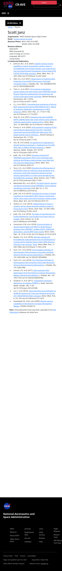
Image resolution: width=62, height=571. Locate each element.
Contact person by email (23, 39)
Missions (13, 532)
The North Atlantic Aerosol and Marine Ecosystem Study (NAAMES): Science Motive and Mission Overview (35, 185)
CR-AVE (20, 4)
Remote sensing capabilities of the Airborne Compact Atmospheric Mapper (33, 303)
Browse (42, 538)
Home (10, 27)
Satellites (27, 542)
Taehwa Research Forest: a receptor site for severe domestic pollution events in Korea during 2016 (34, 206)
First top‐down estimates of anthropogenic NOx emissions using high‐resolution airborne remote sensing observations (34, 252)
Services (27, 529)
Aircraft (27, 538)
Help (41, 541)
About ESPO (14, 535)
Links (41, 529)
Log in (44, 2)
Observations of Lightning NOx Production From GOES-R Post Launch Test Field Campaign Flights (34, 81)
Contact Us (44, 564)
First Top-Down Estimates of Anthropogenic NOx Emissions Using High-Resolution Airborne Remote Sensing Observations (34, 262)
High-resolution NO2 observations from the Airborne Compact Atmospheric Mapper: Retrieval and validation (34, 272)
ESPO (12, 529)
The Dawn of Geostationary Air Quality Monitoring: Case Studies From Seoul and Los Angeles (34, 216)
